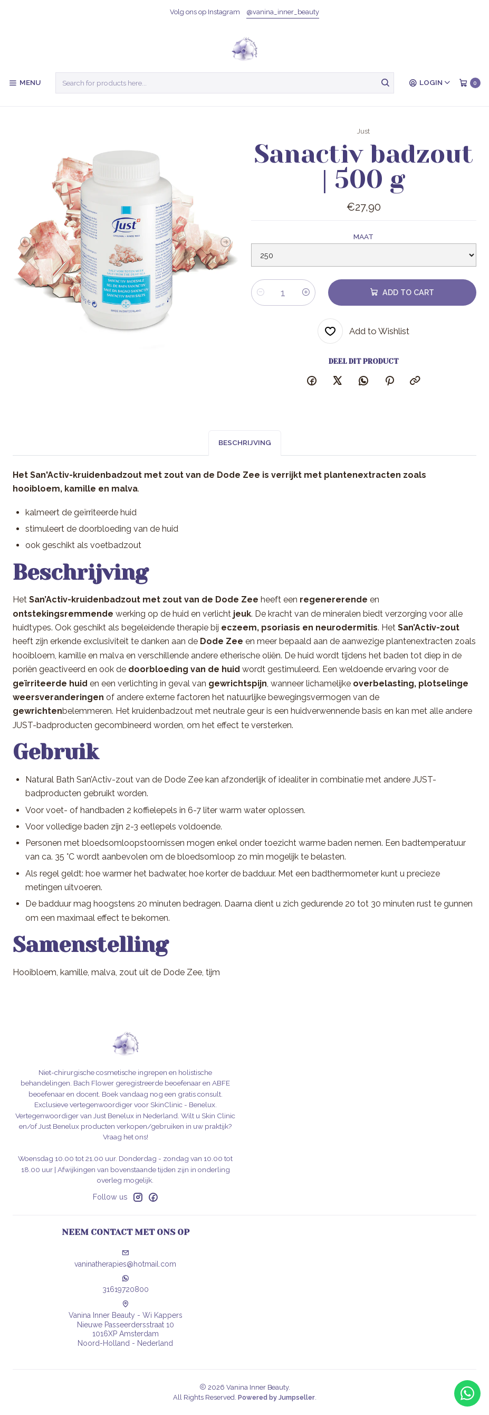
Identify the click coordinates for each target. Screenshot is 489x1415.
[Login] (430, 83)
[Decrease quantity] (261, 292)
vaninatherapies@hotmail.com (125, 1258)
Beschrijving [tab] (244, 455)
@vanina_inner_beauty (282, 12)
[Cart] (470, 82)
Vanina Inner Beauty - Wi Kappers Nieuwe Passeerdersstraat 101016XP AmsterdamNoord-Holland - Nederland (126, 1323)
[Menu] (24, 83)
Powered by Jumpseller (276, 1397)
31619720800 (125, 1284)
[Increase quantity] (306, 292)
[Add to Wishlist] (363, 331)
